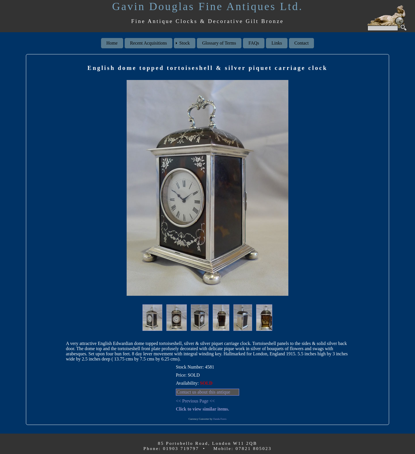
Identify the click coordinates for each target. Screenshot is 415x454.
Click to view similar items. (202, 409)
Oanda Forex (219, 418)
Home (112, 43)
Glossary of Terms (219, 43)
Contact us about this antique (203, 392)
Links (276, 43)
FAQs (253, 43)
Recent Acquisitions (148, 43)
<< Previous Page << (195, 400)
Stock (184, 43)
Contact (301, 43)
